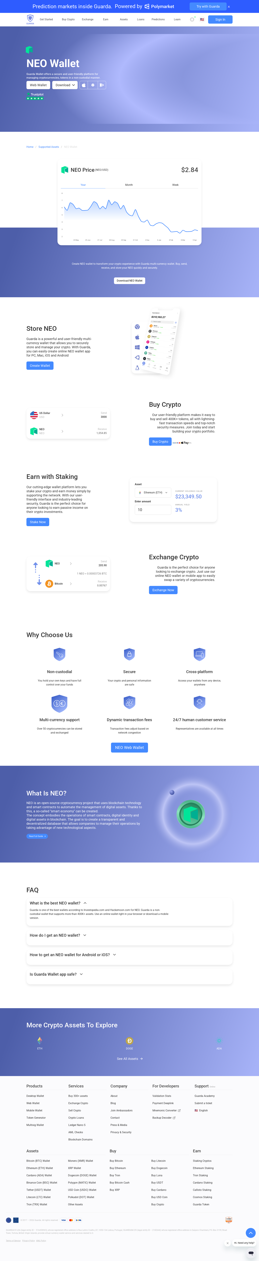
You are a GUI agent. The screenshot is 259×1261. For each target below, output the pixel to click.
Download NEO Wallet (129, 280)
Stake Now (38, 522)
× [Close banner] (229, 6)
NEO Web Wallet (129, 747)
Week (175, 184)
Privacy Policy (28, 1241)
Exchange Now (163, 590)
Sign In (220, 19)
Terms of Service (13, 1241)
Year (83, 184)
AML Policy (41, 1241)
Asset (138, 484)
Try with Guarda (208, 6)
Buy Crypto (160, 442)
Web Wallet (38, 85)
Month (129, 184)
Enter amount (143, 501)
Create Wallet (40, 366)
